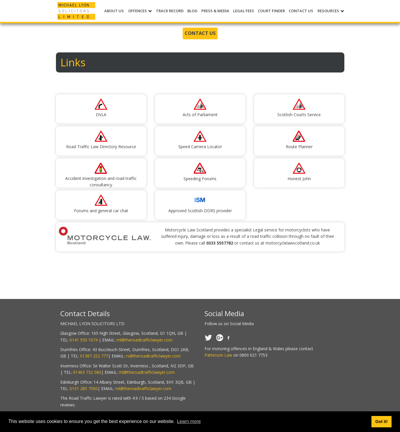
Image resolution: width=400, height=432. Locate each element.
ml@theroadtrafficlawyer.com (144, 340)
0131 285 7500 (84, 388)
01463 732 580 (87, 372)
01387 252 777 (94, 356)
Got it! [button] (381, 421)
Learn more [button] (189, 421)
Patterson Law (218, 355)
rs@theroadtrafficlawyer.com (153, 356)
